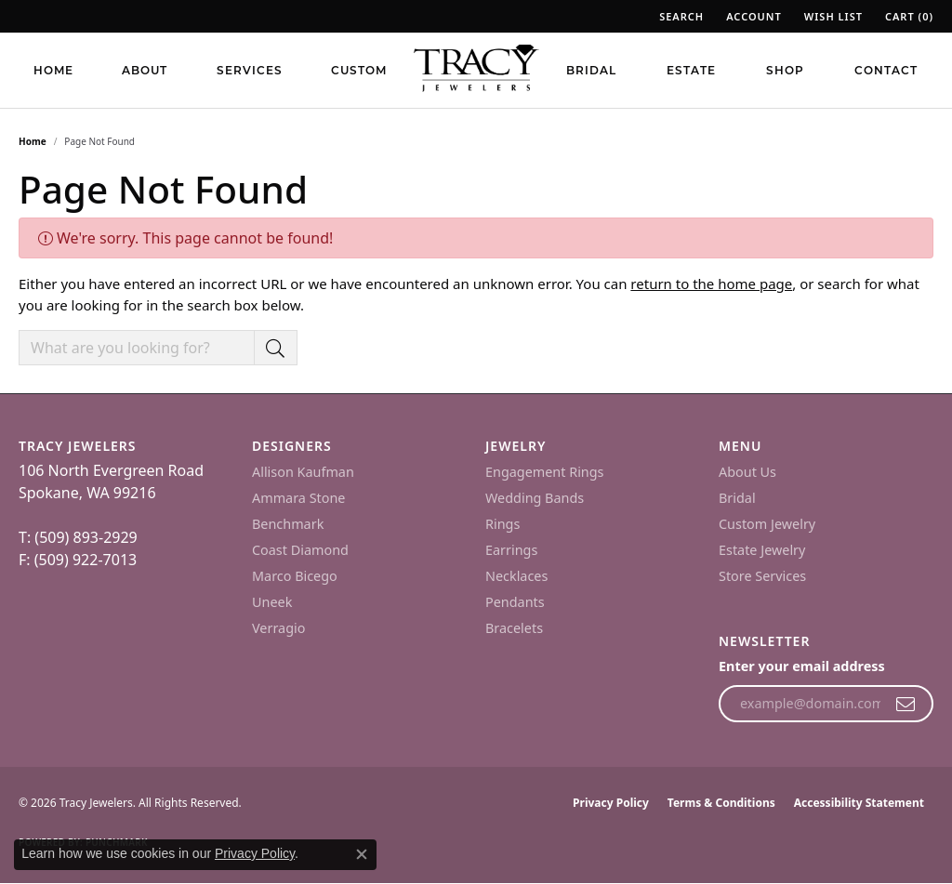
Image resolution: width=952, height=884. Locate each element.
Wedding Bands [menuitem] (534, 498)
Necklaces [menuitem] (516, 576)
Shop (785, 70)
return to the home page (711, 283)
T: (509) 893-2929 (78, 537)
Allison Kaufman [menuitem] (303, 472)
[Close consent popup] (361, 854)
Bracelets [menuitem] (514, 628)
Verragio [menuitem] (278, 628)
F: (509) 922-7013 (78, 559)
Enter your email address (802, 666)
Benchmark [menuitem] (288, 524)
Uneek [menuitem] (272, 602)
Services (250, 70)
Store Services (762, 576)
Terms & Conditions (721, 803)
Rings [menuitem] (502, 524)
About (144, 70)
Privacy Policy (611, 803)
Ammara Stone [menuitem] (298, 498)
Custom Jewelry (767, 524)
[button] (679, 16)
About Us (747, 472)
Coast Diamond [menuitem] (300, 550)
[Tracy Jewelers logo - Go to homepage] (476, 70)
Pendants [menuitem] (515, 602)
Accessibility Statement (859, 803)
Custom (359, 70)
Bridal (591, 70)
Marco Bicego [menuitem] (294, 576)
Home (53, 70)
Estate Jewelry (762, 550)
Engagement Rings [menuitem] (544, 472)
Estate (691, 70)
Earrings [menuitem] (511, 550)
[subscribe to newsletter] (906, 703)
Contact (886, 70)
